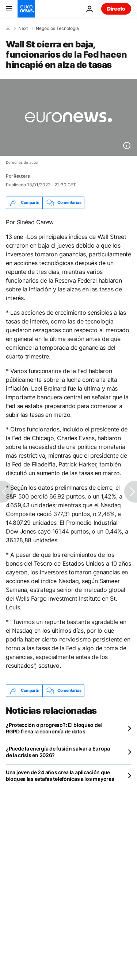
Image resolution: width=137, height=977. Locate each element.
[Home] (8, 28)
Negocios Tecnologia (57, 28)
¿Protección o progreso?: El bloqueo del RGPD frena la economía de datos (54, 728)
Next (23, 28)
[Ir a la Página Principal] (26, 9)
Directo (116, 8)
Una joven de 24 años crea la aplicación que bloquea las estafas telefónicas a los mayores (60, 775)
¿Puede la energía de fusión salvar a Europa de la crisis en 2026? (58, 751)
